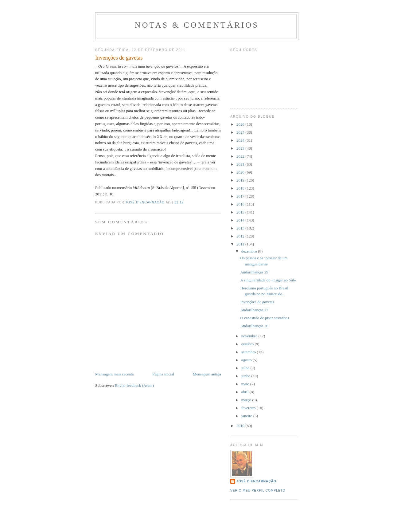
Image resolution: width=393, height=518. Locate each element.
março (246, 400)
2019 (240, 180)
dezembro (249, 251)
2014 (240, 220)
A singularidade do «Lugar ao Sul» (268, 280)
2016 (240, 204)
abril (245, 392)
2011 (240, 244)
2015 (240, 212)
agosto (247, 360)
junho (246, 376)
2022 (240, 156)
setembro (249, 352)
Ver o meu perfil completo (258, 490)
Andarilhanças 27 (254, 310)
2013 (240, 228)
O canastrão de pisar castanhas (264, 318)
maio (245, 384)
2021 (240, 164)
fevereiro (249, 408)
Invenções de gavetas (257, 302)
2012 (240, 236)
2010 (240, 425)
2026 (240, 124)
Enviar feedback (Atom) (134, 385)
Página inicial (163, 374)
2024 (240, 140)
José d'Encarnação (256, 481)
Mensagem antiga (207, 374)
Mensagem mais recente (114, 374)
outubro (248, 344)
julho (246, 368)
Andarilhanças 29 (254, 272)
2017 (240, 196)
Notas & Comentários (197, 25)
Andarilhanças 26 (254, 326)
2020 (240, 172)
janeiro (247, 416)
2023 (240, 148)
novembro (250, 336)
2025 (240, 132)
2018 (240, 188)
